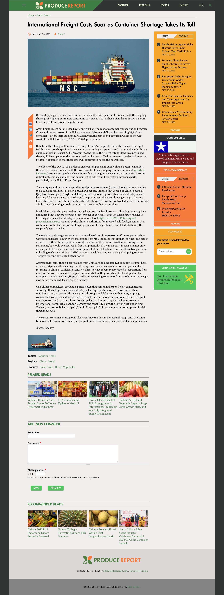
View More (175, 224)
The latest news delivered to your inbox (173, 241)
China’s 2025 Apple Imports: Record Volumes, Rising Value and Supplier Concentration (175, 158)
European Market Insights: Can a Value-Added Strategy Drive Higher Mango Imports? (177, 81)
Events (183, 5)
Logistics (43, 356)
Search (210, 5)
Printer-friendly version (31, 141)
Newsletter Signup (139, 570)
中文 (201, 5)
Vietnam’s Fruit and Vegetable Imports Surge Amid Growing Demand (133, 403)
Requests (183, 179)
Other (58, 367)
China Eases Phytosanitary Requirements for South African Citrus (177, 115)
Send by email (31, 146)
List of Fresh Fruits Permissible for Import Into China (169, 279)
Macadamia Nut (171, 203)
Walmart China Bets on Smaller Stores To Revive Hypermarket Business (42, 403)
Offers (165, 179)
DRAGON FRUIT (171, 215)
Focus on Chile (175, 138)
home (105, 5)
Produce (123, 5)
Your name (34, 432)
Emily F (61, 34)
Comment (34, 443)
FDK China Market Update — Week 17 (68, 401)
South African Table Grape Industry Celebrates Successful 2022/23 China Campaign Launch (133, 536)
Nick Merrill (133, 586)
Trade (52, 356)
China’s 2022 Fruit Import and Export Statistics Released (38, 533)
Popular (183, 36)
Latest (165, 36)
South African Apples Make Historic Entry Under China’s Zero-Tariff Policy (177, 48)
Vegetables (69, 367)
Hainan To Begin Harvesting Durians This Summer (72, 533)
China (43, 361)
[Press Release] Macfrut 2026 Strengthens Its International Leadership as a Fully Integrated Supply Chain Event (103, 406)
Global (51, 361)
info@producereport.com (115, 570)
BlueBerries (168, 190)
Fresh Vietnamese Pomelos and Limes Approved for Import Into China (177, 99)
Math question (37, 470)
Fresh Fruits (47, 367)
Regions (144, 5)
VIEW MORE (175, 130)
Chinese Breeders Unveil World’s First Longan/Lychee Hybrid (102, 533)
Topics (165, 5)
